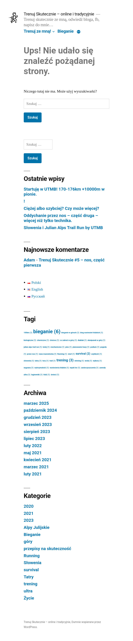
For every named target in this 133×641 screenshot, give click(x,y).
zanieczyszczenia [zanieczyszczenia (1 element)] (89, 368)
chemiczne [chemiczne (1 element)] (43, 340)
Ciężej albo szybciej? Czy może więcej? (61, 208)
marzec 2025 (36, 403)
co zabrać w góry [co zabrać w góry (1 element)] (68, 340)
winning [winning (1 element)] (79, 361)
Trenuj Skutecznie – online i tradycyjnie (59, 13)
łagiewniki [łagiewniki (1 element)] (36, 375)
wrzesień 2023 (38, 424)
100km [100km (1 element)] (28, 333)
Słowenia (32, 562)
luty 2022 (33, 445)
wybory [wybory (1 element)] (97, 361)
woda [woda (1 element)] (88, 361)
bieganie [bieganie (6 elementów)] (46, 331)
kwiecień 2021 (38, 459)
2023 (29, 520)
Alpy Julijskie (37, 527)
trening (30, 583)
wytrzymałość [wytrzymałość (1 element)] (41, 368)
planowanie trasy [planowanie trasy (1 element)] (81, 347)
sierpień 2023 (37, 431)
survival (31, 569)
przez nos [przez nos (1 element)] (32, 354)
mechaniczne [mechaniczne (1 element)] (57, 347)
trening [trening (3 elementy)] (64, 360)
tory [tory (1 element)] (45, 361)
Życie (29, 598)
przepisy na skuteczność (47, 548)
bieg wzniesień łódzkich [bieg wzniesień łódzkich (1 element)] (91, 333)
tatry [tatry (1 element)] (38, 361)
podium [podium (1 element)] (94, 347)
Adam (29, 259)
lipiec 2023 (34, 438)
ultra (28, 590)
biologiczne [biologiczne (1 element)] (30, 340)
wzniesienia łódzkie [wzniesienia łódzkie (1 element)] (59, 368)
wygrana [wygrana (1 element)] (29, 368)
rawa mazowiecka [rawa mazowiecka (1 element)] (47, 354)
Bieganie (65, 31)
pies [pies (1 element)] (68, 347)
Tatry (29, 576)
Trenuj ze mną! (37, 31)
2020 (29, 506)
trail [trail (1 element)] (53, 361)
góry (28, 541)
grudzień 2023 (37, 417)
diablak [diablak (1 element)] (82, 340)
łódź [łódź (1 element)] (46, 375)
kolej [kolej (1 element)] (46, 347)
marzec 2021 (36, 466)
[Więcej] (79, 32)
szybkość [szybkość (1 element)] (96, 354)
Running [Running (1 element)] (62, 354)
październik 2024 (40, 410)
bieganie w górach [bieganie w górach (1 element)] (70, 333)
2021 (29, 513)
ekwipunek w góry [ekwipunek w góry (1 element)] (96, 340)
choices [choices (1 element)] (54, 340)
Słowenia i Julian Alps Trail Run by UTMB (63, 227)
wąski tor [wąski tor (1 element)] (75, 368)
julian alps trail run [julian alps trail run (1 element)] (33, 347)
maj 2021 (33, 452)
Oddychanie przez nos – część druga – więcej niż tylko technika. (61, 218)
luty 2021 (33, 473)
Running (32, 555)
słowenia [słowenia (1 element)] (29, 361)
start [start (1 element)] (71, 354)
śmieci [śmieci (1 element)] (55, 375)
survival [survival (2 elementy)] (83, 353)
